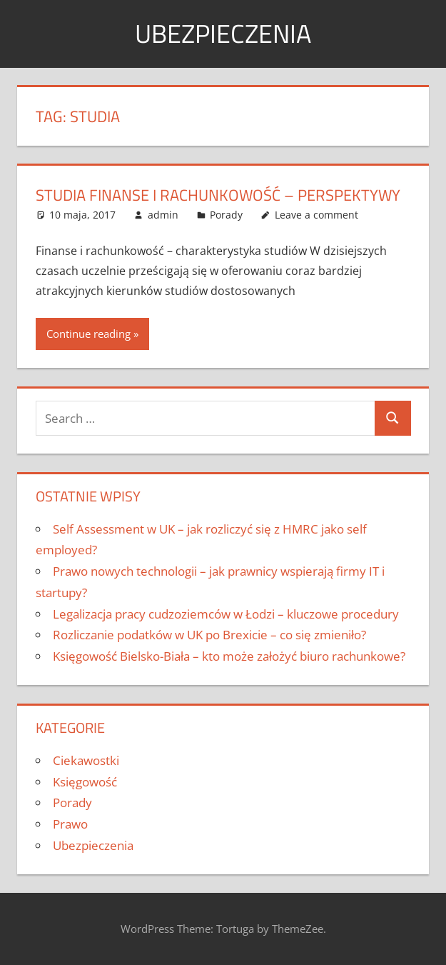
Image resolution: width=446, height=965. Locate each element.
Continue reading (88, 333)
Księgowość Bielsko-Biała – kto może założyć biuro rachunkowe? (229, 656)
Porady (226, 214)
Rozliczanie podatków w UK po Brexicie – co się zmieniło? (209, 634)
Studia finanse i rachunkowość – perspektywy (218, 195)
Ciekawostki (86, 760)
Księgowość (85, 782)
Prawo (70, 824)
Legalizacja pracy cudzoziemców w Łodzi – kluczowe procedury (226, 614)
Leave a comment (316, 214)
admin (163, 214)
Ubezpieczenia (223, 33)
